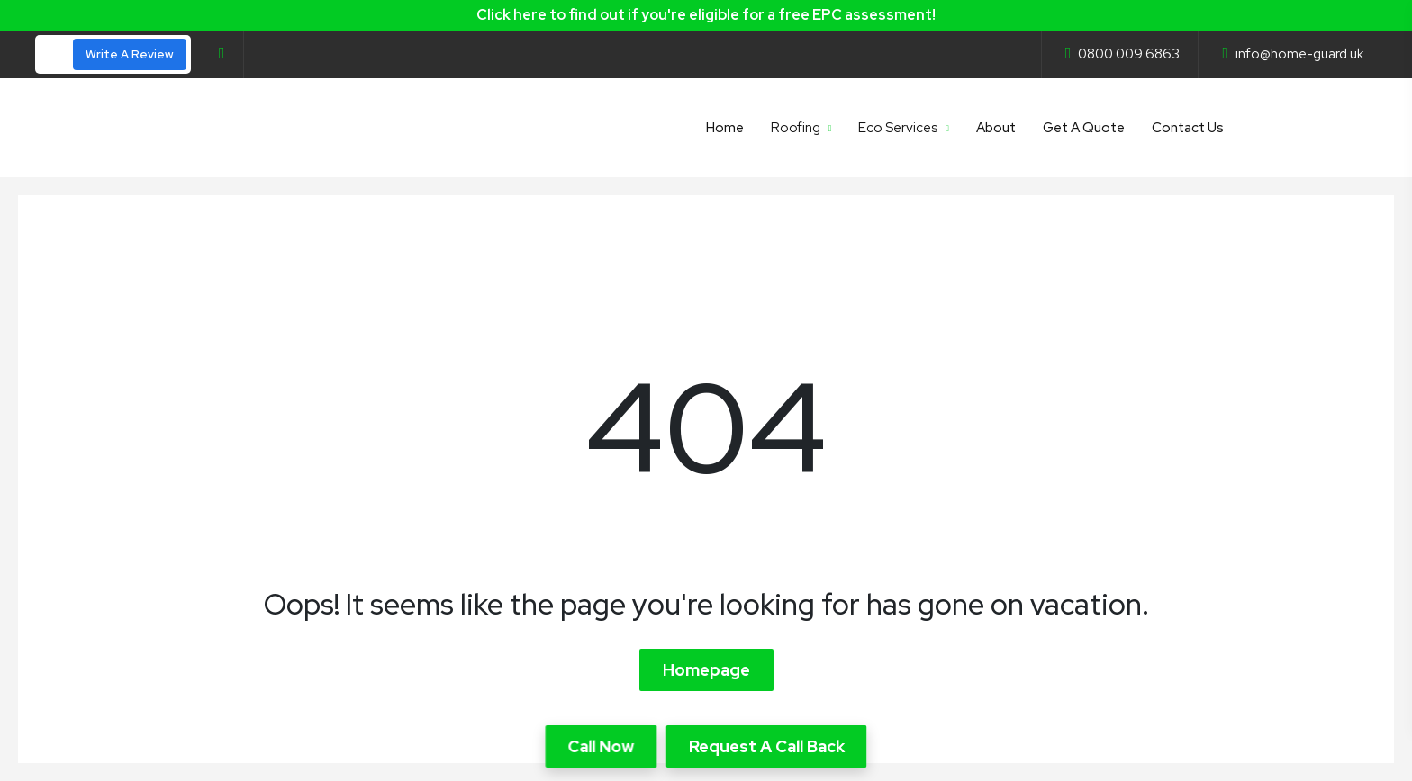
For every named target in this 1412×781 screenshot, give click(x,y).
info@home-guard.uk (1292, 54)
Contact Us (1188, 128)
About (996, 128)
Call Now (601, 746)
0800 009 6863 (1123, 54)
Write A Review (130, 54)
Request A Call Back (767, 746)
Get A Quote (1084, 128)
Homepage (706, 670)
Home (725, 128)
